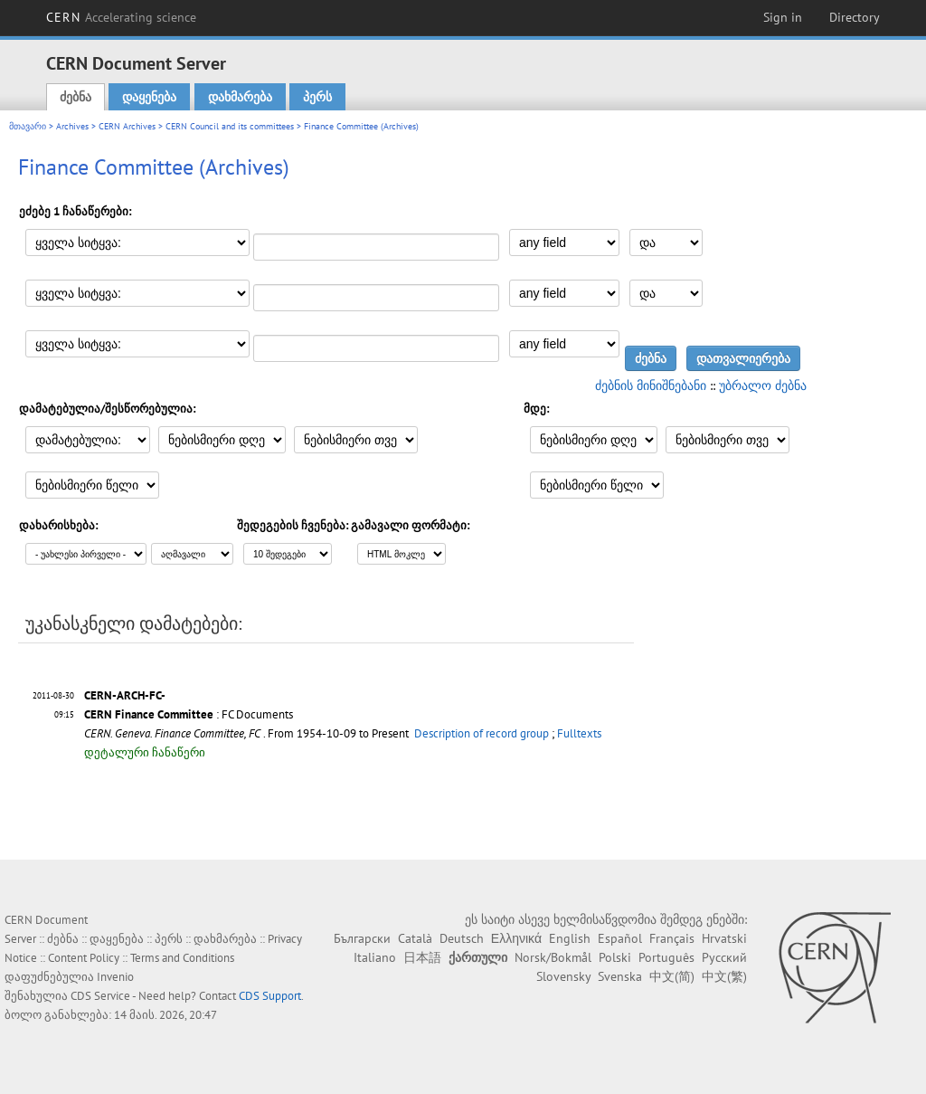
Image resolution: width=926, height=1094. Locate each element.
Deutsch (461, 938)
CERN (121, 17)
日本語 (422, 957)
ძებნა (75, 97)
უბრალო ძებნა (763, 385)
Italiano (375, 957)
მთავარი (27, 126)
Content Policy (83, 958)
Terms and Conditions (182, 958)
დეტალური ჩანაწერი (144, 752)
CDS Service (100, 996)
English (570, 938)
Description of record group (481, 733)
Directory (854, 17)
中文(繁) (724, 976)
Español (620, 938)
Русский (724, 957)
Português (666, 957)
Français (671, 938)
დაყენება (149, 97)
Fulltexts (579, 733)
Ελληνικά (516, 938)
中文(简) (671, 976)
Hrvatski (724, 938)
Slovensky (563, 976)
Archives (72, 126)
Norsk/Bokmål (553, 957)
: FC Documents (188, 714)
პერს (317, 97)
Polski (615, 957)
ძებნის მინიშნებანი (650, 385)
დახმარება (240, 97)
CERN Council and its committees (229, 126)
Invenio (115, 977)
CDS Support (270, 996)
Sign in (782, 17)
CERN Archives (127, 126)
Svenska (620, 976)
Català (415, 938)
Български (362, 938)
